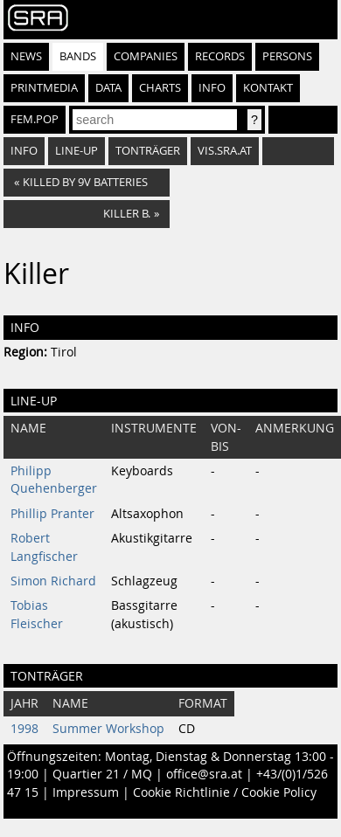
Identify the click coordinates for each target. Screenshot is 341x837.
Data (108, 87)
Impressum (85, 792)
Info (212, 87)
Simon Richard (53, 581)
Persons (287, 56)
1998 (24, 729)
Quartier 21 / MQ (102, 774)
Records (220, 56)
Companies (145, 56)
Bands (77, 56)
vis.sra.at (225, 150)
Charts (160, 87)
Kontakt (268, 87)
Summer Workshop (108, 729)
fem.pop (34, 119)
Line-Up (76, 150)
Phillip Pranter (52, 514)
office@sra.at (204, 774)
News (26, 56)
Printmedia (44, 87)
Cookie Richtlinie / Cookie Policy (225, 792)
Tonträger (147, 150)
